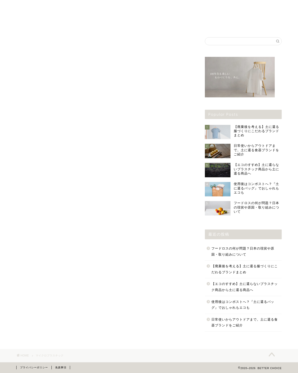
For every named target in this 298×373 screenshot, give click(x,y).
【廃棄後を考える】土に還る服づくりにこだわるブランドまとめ (244, 269)
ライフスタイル (171, 25)
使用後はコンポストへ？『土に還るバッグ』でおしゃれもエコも (242, 305)
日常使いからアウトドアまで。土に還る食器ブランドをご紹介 (244, 322)
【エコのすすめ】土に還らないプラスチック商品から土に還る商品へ (244, 287)
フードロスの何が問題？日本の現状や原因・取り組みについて (242, 251)
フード (126, 25)
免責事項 (60, 367)
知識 (259, 25)
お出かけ (215, 25)
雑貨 (82, 25)
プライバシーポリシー (34, 367)
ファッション (38, 25)
